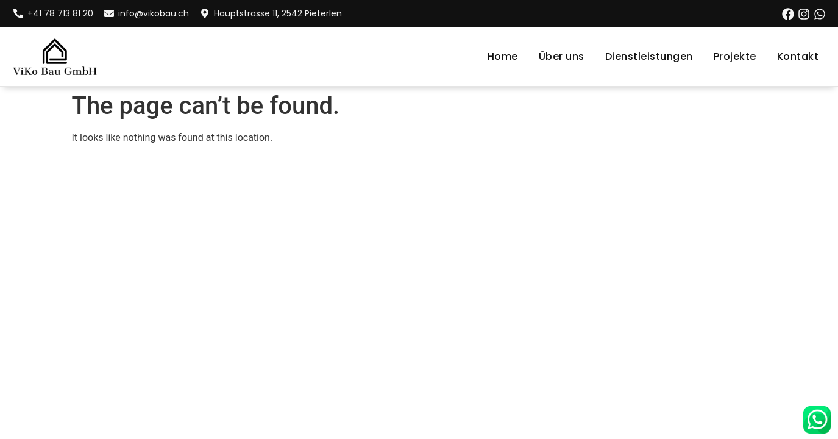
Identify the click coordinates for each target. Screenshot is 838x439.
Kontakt (798, 56)
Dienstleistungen (649, 56)
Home (503, 56)
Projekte (735, 56)
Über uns (561, 56)
